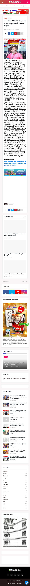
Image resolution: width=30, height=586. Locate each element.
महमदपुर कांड (15, 499)
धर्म (15, 480)
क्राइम (13, 5)
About (13, 583)
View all (24, 216)
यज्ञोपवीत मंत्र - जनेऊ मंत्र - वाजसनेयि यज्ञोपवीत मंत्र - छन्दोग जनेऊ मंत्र (14, 379)
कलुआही (15, 473)
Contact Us (19, 583)
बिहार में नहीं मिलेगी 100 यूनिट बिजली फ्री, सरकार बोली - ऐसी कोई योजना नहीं (15, 235)
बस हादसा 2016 (15, 491)
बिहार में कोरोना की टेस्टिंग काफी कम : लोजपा (13, 274)
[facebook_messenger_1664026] (27, 583)
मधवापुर (15, 497)
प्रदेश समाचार (10, 18)
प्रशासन (15, 488)
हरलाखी (15, 508)
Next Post (24, 281)
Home (2, 5)
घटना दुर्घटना (23, 5)
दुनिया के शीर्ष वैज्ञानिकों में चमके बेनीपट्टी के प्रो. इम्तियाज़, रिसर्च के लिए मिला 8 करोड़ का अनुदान (18, 412)
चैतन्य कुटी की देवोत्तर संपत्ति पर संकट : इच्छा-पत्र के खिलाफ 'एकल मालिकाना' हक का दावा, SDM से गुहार (18, 397)
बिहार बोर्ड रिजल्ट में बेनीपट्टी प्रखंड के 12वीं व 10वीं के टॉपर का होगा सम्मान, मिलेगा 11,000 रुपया (18, 405)
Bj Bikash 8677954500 (17, 580)
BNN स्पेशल (15, 471)
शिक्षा (15, 501)
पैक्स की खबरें (15, 486)
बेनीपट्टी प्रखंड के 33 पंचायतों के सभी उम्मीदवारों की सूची (17, 418)
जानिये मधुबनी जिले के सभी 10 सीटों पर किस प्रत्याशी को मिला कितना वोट (17, 438)
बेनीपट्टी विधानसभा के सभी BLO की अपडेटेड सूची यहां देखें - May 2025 (14, 364)
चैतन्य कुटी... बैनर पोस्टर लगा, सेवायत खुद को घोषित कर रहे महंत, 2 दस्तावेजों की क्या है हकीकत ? (18, 458)
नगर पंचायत (8, 5)
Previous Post (6, 281)
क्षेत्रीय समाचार (15, 475)
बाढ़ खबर (15, 493)
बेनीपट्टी (15, 495)
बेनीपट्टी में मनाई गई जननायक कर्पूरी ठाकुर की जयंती (18, 444)
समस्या (17, 5)
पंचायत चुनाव (15, 484)
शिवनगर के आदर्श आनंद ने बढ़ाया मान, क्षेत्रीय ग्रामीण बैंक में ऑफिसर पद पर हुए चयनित (17, 432)
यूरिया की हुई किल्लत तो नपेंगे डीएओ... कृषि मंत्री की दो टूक (14, 255)
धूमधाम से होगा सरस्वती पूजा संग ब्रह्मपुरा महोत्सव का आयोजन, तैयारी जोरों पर (17, 451)
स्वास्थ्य (15, 506)
